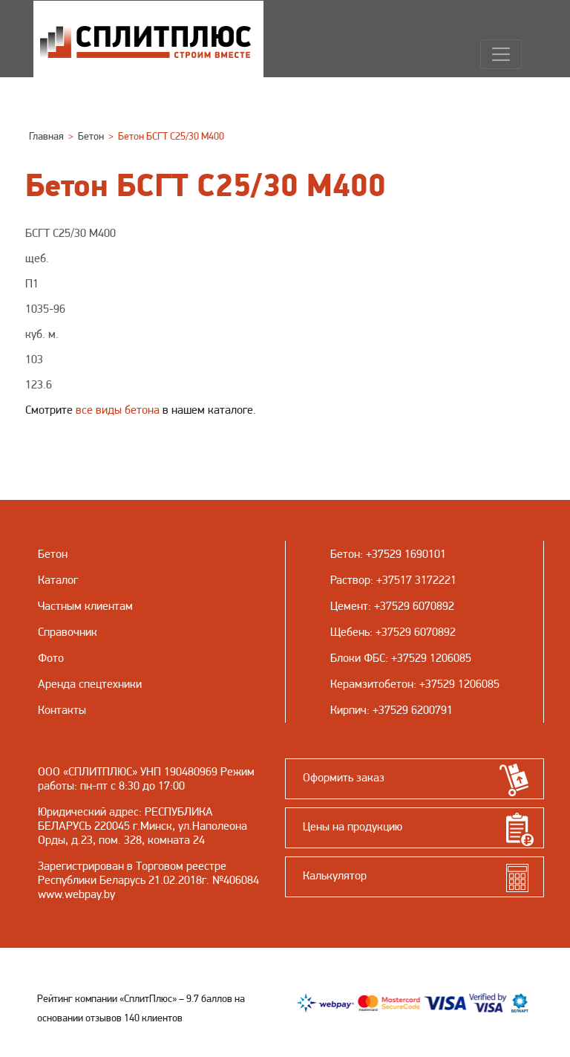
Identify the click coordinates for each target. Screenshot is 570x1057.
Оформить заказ (343, 777)
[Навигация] (501, 54)
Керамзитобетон (371, 684)
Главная (46, 136)
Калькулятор (335, 875)
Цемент (349, 606)
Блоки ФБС (357, 658)
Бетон (345, 554)
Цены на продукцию (352, 826)
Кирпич (348, 710)
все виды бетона (118, 410)
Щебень (350, 632)
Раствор (350, 580)
